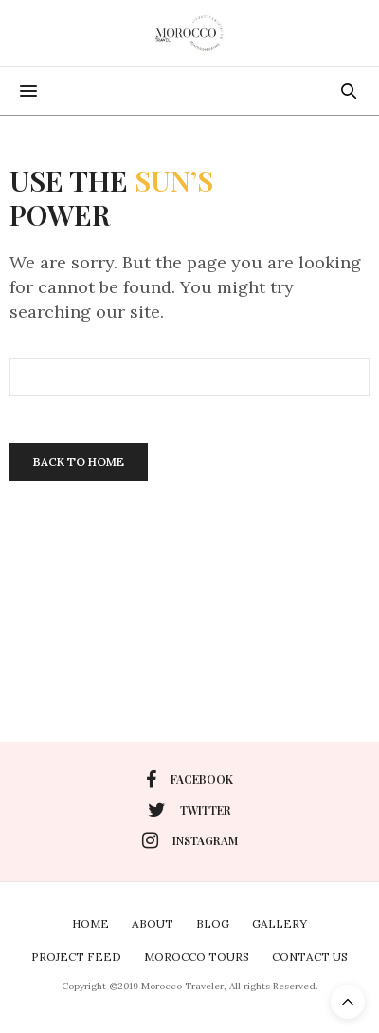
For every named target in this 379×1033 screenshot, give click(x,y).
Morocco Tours (196, 957)
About (152, 923)
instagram (190, 840)
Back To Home (78, 461)
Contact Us (310, 957)
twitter (189, 810)
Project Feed (76, 957)
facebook (189, 779)
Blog (212, 923)
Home (90, 923)
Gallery (279, 923)
